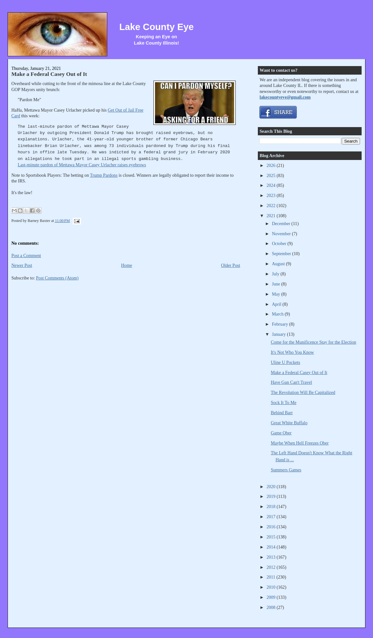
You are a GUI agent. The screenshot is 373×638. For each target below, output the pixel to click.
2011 (271, 577)
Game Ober (281, 432)
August (279, 263)
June (276, 283)
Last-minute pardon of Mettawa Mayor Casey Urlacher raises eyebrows (82, 164)
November (282, 233)
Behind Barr (282, 412)
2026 (271, 165)
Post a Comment (26, 255)
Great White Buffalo (289, 422)
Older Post (230, 265)
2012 (271, 567)
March (278, 313)
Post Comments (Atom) (57, 277)
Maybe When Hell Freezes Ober (300, 442)
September (282, 253)
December (281, 223)
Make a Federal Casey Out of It (49, 74)
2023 (271, 195)
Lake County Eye (156, 27)
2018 (271, 506)
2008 (271, 607)
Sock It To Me (283, 402)
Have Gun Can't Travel (291, 382)
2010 (271, 587)
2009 (271, 597)
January (279, 334)
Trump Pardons (103, 175)
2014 (271, 546)
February (280, 324)
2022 (271, 205)
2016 (271, 526)
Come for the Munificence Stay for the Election (313, 342)
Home (126, 265)
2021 (271, 215)
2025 (271, 175)
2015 (271, 536)
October (279, 243)
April (277, 304)
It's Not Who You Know (292, 352)
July (276, 273)
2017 (271, 516)
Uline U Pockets (285, 362)
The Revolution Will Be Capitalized (303, 392)
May (276, 294)
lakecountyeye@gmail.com (284, 97)
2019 (271, 496)
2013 (271, 557)
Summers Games (286, 469)
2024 (271, 185)
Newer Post (21, 265)
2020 (271, 486)
